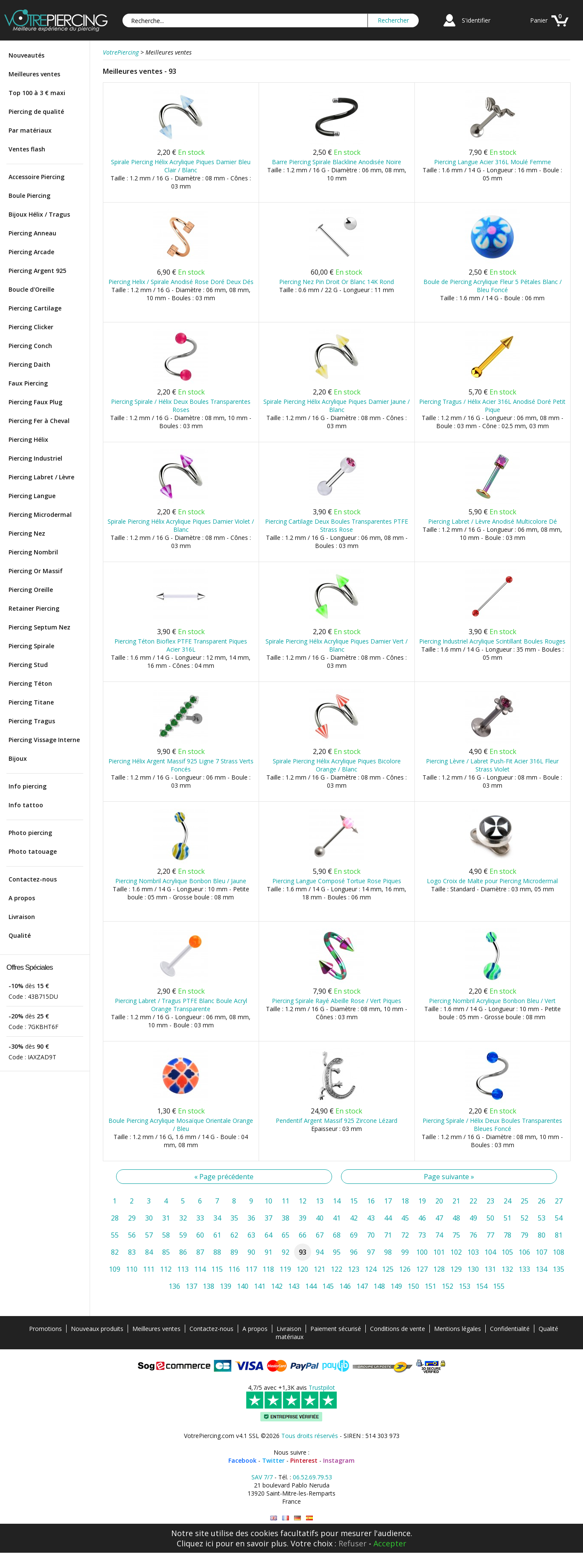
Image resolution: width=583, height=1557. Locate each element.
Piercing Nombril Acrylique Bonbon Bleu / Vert (492, 1001)
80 (541, 1235)
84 (149, 1252)
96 (354, 1252)
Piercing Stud (28, 665)
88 (217, 1252)
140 (242, 1286)
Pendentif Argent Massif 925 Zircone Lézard (336, 1120)
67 (320, 1235)
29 (132, 1218)
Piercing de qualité (36, 111)
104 (490, 1252)
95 (337, 1252)
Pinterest (304, 1460)
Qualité (20, 935)
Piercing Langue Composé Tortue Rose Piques (336, 881)
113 (183, 1269)
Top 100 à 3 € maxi (37, 93)
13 (320, 1201)
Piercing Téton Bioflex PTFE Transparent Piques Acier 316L (180, 645)
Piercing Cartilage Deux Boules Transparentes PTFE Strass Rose (336, 525)
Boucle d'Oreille (31, 289)
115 (217, 1269)
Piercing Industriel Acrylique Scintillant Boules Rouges (492, 641)
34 (217, 1218)
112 (166, 1269)
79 (524, 1235)
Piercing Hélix (28, 439)
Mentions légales (457, 1329)
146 (345, 1286)
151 (430, 1286)
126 (405, 1269)
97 (371, 1252)
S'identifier (476, 20)
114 (200, 1269)
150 (413, 1286)
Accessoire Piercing (36, 177)
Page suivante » (449, 1176)
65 (285, 1235)
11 (285, 1201)
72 (405, 1235)
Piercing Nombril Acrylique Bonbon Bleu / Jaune (180, 881)
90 (251, 1252)
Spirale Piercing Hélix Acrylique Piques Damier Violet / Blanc (181, 525)
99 (405, 1252)
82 (115, 1252)
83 (132, 1252)
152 (447, 1286)
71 (388, 1235)
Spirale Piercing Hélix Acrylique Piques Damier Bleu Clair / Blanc (181, 166)
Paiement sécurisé (335, 1329)
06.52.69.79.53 (312, 1477)
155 (498, 1286)
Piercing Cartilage (35, 308)
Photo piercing (30, 833)
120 (302, 1269)
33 (200, 1218)
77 (490, 1235)
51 (507, 1218)
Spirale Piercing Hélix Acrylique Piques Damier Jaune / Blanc (336, 405)
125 (388, 1269)
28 (115, 1218)
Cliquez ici (195, 1543)
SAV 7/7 (262, 1477)
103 (473, 1252)
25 (524, 1201)
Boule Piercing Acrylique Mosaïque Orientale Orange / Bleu (180, 1124)
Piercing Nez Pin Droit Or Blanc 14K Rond (336, 282)
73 (422, 1235)
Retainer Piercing (34, 608)
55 (115, 1235)
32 (183, 1218)
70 (371, 1235)
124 (370, 1269)
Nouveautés (26, 55)
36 (251, 1218)
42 (354, 1218)
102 (456, 1252)
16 (371, 1201)
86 (183, 1252)
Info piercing (28, 786)
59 (183, 1235)
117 (251, 1269)
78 (507, 1235)
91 (268, 1252)
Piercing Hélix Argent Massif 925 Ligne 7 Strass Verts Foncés (181, 765)
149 (396, 1286)
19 (422, 1201)
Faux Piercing (28, 383)
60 (200, 1235)
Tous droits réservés (309, 1436)
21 (456, 1201)
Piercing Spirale (31, 646)
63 (251, 1235)
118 (268, 1269)
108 (558, 1252)
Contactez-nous (33, 879)
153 (464, 1286)
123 (353, 1269)
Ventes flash (27, 149)
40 (320, 1218)
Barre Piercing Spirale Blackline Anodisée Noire (336, 162)
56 (132, 1235)
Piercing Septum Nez (39, 627)
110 (131, 1269)
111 (148, 1269)
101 (439, 1252)
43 (371, 1218)
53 (541, 1218)
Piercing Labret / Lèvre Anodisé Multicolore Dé (492, 521)
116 (234, 1269)
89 (234, 1252)
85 (166, 1252)
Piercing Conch (30, 346)
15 (354, 1201)
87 (200, 1252)
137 (191, 1286)
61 (217, 1235)
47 (439, 1218)
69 (354, 1235)
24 (507, 1201)
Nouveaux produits (97, 1329)
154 (481, 1286)
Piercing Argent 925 (37, 271)
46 (422, 1218)
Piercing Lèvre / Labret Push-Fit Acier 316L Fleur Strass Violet (492, 765)
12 (302, 1201)
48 (456, 1218)
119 (285, 1269)
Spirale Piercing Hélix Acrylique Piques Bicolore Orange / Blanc (337, 765)
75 (456, 1235)
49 (473, 1218)
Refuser (352, 1543)
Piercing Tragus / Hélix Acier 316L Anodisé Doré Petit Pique (492, 405)
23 (490, 1201)
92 (285, 1252)
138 (208, 1286)
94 (320, 1252)
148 (379, 1286)
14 (337, 1201)
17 (388, 1201)
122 (336, 1269)
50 (490, 1218)
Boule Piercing (29, 195)
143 (294, 1286)
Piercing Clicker (31, 327)
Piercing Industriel (35, 458)
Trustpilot (322, 1387)
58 (166, 1235)
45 (405, 1218)
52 (524, 1218)
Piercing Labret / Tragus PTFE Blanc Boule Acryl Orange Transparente (181, 1005)
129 (456, 1269)
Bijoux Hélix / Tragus (39, 214)
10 (268, 1201)
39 (302, 1218)
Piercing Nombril (33, 552)
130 (473, 1269)
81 (559, 1235)
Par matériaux (30, 130)
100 (422, 1252)
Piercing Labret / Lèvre (41, 477)
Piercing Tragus (32, 721)
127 (422, 1269)
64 (268, 1235)
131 (490, 1269)
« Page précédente (224, 1176)
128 (439, 1269)
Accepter (389, 1543)
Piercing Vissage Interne (44, 740)
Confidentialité (510, 1329)
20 (439, 1201)
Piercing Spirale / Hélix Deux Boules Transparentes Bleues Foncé (492, 1124)
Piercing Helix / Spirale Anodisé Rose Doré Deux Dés (181, 282)
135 (558, 1269)
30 (149, 1218)
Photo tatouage (33, 851)
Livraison (22, 917)
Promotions (45, 1329)
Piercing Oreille (31, 590)
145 (328, 1286)
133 (524, 1269)
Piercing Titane (31, 702)
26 (541, 1201)
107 (541, 1252)
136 (174, 1286)
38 (285, 1218)
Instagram (339, 1460)
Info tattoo (26, 805)
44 (388, 1218)
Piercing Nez (27, 533)
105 (507, 1252)
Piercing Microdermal (40, 514)
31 (166, 1218)
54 (559, 1218)
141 (259, 1286)
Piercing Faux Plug (35, 402)
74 (439, 1235)
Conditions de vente (397, 1329)
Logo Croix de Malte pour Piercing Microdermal (492, 881)
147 (362, 1286)
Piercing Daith (29, 364)
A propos (22, 898)
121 (319, 1269)
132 (507, 1269)
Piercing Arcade (31, 252)
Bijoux (18, 758)
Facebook (242, 1460)
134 (541, 1269)
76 (473, 1235)
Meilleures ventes (34, 74)
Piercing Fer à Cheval (39, 421)
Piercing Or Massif (36, 571)
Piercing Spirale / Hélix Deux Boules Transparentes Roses (181, 405)
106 (524, 1252)
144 (311, 1286)
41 (337, 1218)
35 (234, 1218)
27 (559, 1201)
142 (277, 1286)
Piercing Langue (32, 496)
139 (225, 1286)
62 (234, 1235)
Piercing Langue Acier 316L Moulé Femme (492, 162)
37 (268, 1218)
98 (388, 1252)
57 (149, 1235)
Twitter (273, 1460)
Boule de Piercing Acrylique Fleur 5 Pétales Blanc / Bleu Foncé (492, 286)
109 (114, 1269)
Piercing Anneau (32, 233)
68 (337, 1235)
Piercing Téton (30, 683)
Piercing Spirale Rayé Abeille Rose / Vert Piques (336, 1001)
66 (302, 1235)
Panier (539, 20)
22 (473, 1201)
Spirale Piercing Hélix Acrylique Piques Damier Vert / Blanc (336, 645)
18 (405, 1201)
